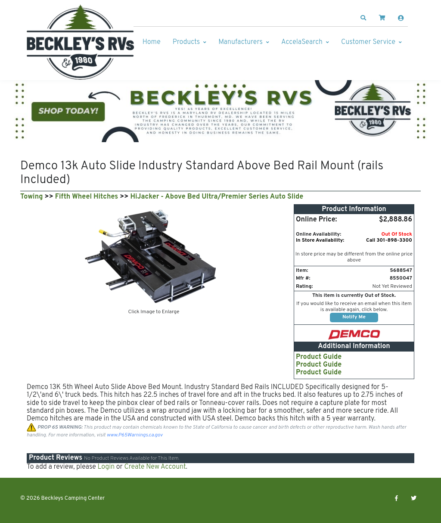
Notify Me (354, 317)
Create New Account (155, 467)
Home (152, 42)
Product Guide (319, 357)
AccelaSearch (302, 42)
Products (186, 42)
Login (106, 467)
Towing (31, 197)
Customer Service (368, 42)
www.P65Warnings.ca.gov (135, 435)
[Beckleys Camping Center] (80, 42)
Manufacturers (240, 42)
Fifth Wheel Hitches (86, 197)
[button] (363, 18)
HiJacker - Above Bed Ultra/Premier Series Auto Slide (217, 197)
